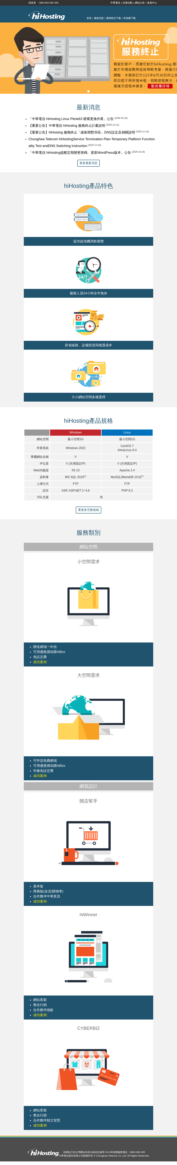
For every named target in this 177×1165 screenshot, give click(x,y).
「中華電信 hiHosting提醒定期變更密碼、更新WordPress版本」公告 (79, 152)
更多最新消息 (89, 163)
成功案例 (40, 662)
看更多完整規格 (88, 509)
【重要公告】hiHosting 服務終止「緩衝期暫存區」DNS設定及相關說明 (81, 132)
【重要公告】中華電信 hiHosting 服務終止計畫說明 (66, 125)
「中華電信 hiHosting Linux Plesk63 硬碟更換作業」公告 (71, 119)
